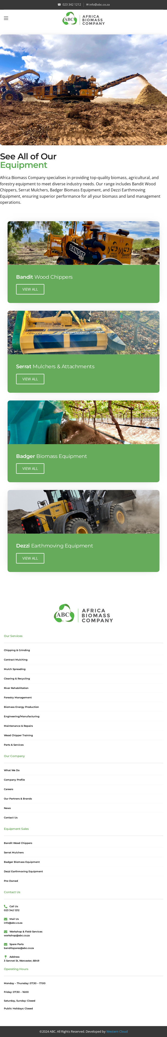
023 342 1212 (69, 4)
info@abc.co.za (98, 4)
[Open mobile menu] (6, 18)
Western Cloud (117, 1031)
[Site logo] (83, 17)
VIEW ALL (30, 289)
